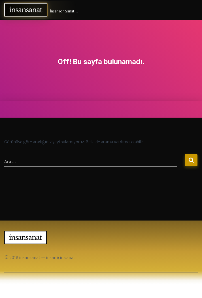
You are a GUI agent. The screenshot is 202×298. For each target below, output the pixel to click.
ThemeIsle (118, 284)
